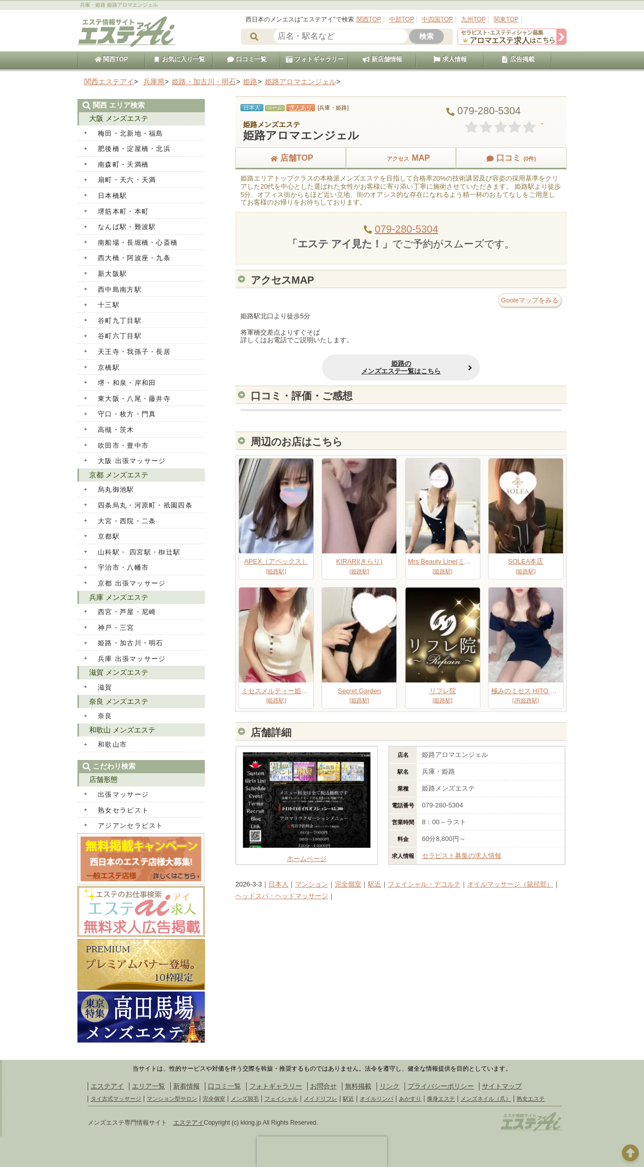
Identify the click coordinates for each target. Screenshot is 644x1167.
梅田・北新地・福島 (131, 133)
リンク (389, 1086)
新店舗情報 (382, 59)
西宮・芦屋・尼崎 (127, 612)
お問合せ (323, 1086)
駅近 (374, 884)
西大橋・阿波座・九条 (134, 258)
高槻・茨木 (116, 430)
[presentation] (322, 1151)
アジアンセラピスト (131, 825)
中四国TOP (437, 19)
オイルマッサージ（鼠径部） (510, 884)
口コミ (511, 158)
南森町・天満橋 (123, 164)
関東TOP (506, 19)
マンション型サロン (172, 1099)
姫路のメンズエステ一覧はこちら (401, 367)
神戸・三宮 (116, 627)
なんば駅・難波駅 (127, 227)
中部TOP (401, 19)
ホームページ (307, 855)
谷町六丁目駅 (120, 336)
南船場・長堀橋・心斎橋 (138, 242)
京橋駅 (109, 367)
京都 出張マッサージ (132, 583)
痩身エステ (441, 1099)
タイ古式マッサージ (116, 1099)
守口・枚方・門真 (127, 414)
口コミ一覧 (246, 59)
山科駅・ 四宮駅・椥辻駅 (139, 552)
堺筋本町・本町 (123, 211)
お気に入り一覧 (178, 59)
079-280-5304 (407, 229)
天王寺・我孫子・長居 (134, 352)
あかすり (410, 1099)
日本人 (278, 884)
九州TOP (473, 19)
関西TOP (369, 19)
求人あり (300, 108)
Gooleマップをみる (529, 300)
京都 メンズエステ (118, 475)
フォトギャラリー (314, 59)
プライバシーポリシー (441, 1086)
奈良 (105, 716)
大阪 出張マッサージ (132, 461)
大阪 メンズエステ (118, 118)
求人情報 (450, 59)
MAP (401, 158)
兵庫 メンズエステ (118, 597)
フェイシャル (281, 1099)
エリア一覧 (148, 1086)
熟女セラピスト (123, 810)
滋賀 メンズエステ (118, 672)
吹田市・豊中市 (123, 445)
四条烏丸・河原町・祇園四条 (145, 505)
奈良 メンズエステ (118, 701)
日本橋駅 (112, 195)
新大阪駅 (112, 273)
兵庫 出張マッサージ (132, 659)
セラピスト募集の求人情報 (461, 855)
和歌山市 (112, 744)
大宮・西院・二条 (127, 521)
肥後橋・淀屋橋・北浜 (134, 149)
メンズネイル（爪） (486, 1099)
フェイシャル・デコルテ (424, 884)
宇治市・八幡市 (123, 567)
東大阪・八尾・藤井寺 (134, 398)
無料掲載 (358, 1086)
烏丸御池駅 (116, 489)
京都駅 (109, 536)
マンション (311, 884)
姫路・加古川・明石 (131, 643)
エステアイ (107, 1086)
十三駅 (109, 305)
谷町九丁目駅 (120, 320)
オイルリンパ (376, 1099)
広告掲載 (517, 59)
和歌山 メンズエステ (122, 730)
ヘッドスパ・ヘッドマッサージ (281, 896)
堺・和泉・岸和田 (127, 383)
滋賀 (105, 687)
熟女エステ (531, 1099)
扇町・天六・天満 (127, 180)
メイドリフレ (320, 1099)
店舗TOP (290, 158)
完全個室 (348, 884)
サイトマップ (502, 1086)
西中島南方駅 (120, 289)
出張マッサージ (123, 794)
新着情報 (186, 1086)
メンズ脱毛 (245, 1099)
